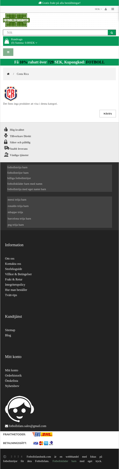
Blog (8, 335)
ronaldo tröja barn (18, 205)
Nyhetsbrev (12, 386)
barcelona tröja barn (19, 218)
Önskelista (11, 380)
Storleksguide (13, 269)
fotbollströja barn (17, 167)
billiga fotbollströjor (19, 178)
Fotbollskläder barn (64, 461)
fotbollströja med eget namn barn (26, 189)
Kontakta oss (13, 263)
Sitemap (10, 330)
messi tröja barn (17, 199)
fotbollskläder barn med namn (24, 183)
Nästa (108, 113)
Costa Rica (23, 74)
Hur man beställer (16, 289)
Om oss (9, 258)
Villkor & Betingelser (18, 274)
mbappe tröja (15, 212)
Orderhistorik (13, 375)
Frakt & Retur (13, 279)
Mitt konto (11, 370)
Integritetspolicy (15, 284)
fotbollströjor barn (18, 172)
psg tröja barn (16, 224)
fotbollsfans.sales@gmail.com (27, 426)
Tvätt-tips (11, 295)
